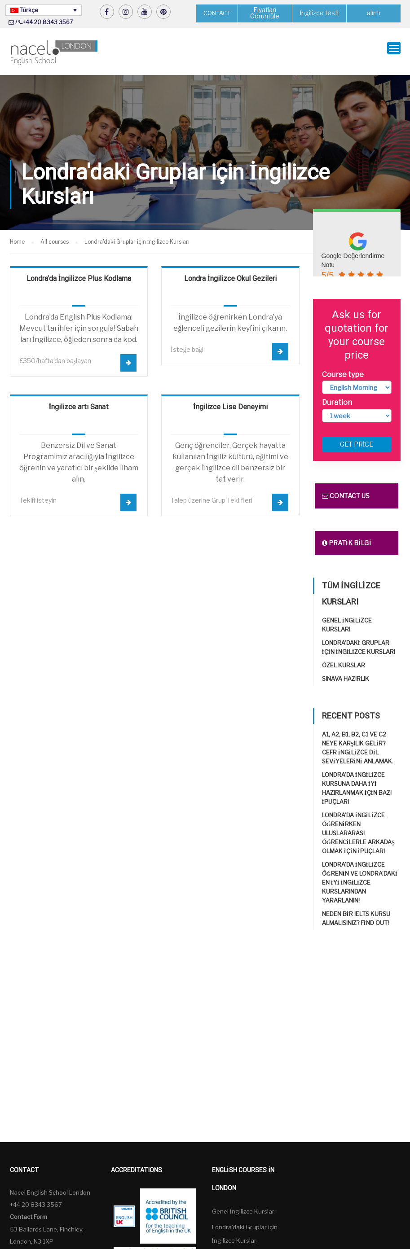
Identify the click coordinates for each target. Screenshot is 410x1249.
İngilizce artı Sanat (78, 400)
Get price (357, 437)
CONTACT (216, 13)
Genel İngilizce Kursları (244, 1204)
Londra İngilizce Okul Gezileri (230, 271)
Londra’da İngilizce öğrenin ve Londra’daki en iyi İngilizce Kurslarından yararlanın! (359, 875)
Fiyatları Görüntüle (265, 13)
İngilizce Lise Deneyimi (230, 400)
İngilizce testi (319, 13)
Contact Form (28, 1210)
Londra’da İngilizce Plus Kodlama (78, 271)
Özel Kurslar (343, 658)
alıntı (373, 13)
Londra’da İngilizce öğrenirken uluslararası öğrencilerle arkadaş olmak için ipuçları (358, 826)
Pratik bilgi (346, 536)
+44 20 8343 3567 (47, 22)
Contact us (346, 489)
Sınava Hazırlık (345, 671)
